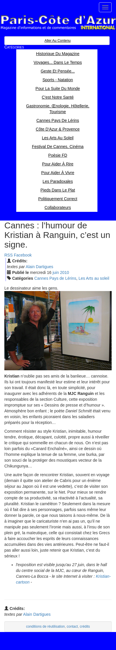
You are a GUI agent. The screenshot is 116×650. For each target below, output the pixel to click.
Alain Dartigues (39, 266)
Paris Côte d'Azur (58, 22)
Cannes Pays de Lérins (55, 278)
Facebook (23, 255)
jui (55, 272)
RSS (8, 255)
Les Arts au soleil (94, 278)
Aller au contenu (57, 41)
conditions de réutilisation (45, 626)
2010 (64, 272)
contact (72, 626)
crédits (85, 626)
